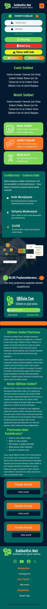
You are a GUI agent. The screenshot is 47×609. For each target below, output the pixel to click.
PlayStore (13, 58)
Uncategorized (24, 574)
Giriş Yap (23, 39)
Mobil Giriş (23, 45)
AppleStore (34, 58)
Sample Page (24, 596)
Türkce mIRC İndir (23, 52)
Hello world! (23, 492)
